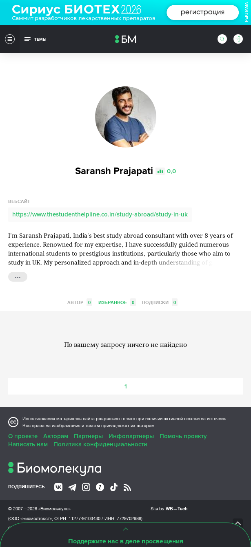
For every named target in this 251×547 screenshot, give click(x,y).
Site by (169, 508)
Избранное (117, 302)
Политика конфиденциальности (100, 444)
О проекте (23, 436)
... (18, 276)
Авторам (55, 436)
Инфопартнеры (131, 436)
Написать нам (28, 444)
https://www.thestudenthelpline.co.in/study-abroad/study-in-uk (100, 214)
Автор (79, 302)
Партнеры (88, 436)
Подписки (160, 302)
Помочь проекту (183, 436)
